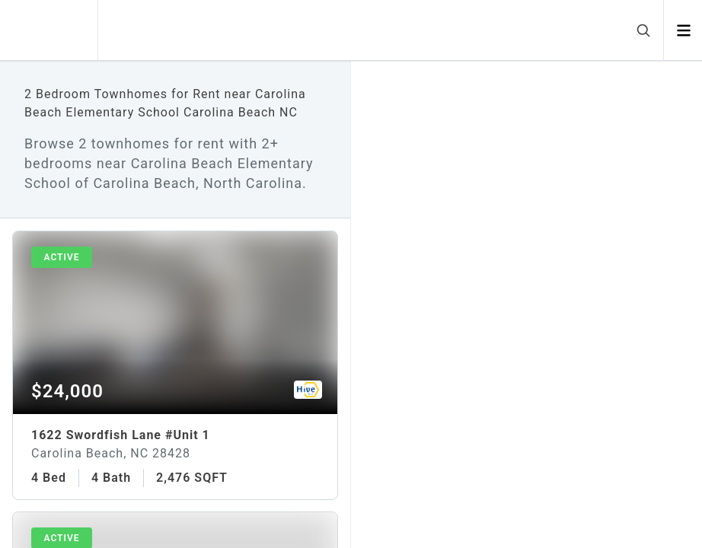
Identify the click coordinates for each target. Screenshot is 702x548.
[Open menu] (683, 30)
